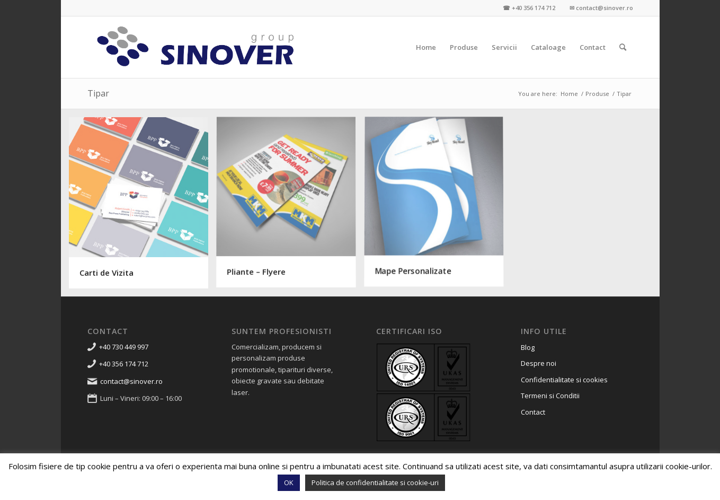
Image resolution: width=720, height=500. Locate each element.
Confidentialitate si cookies (564, 379)
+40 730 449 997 (123, 347)
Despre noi (538, 363)
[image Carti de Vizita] (143, 206)
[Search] (622, 47)
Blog (528, 347)
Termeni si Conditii (550, 395)
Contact (533, 412)
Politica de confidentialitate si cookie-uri (375, 482)
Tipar (98, 93)
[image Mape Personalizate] (438, 206)
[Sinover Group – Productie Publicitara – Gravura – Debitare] (196, 47)
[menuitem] (426, 47)
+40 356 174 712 (123, 364)
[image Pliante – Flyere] (290, 206)
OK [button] (289, 482)
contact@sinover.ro (131, 381)
